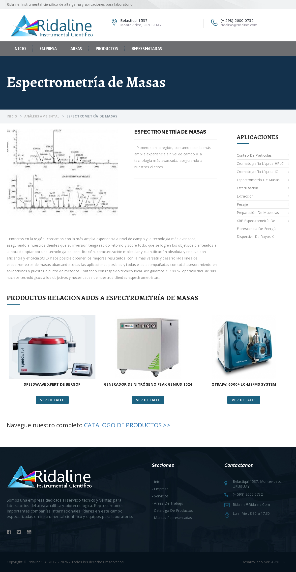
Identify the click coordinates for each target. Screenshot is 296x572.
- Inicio (157, 481)
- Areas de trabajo (167, 503)
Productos (107, 48)
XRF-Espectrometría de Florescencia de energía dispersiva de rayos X (257, 228)
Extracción (245, 196)
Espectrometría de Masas (258, 179)
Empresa (48, 48)
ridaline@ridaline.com (239, 24)
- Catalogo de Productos (172, 510)
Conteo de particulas (254, 155)
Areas (76, 48)
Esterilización (247, 188)
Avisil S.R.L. (280, 562)
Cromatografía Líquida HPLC (260, 163)
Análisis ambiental (41, 116)
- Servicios (160, 496)
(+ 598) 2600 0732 (248, 494)
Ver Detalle (52, 400)
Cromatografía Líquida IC (257, 171)
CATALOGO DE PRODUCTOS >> (127, 425)
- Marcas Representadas (172, 517)
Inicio (19, 48)
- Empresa (160, 488)
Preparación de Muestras (258, 212)
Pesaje (242, 204)
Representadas (147, 48)
